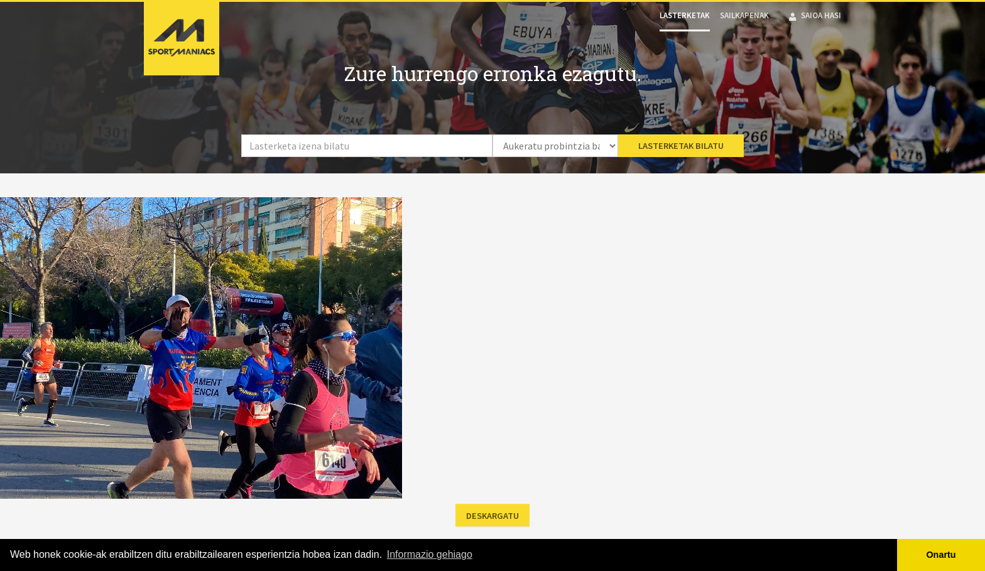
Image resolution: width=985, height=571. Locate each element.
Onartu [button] (940, 555)
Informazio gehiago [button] (429, 554)
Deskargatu (492, 515)
